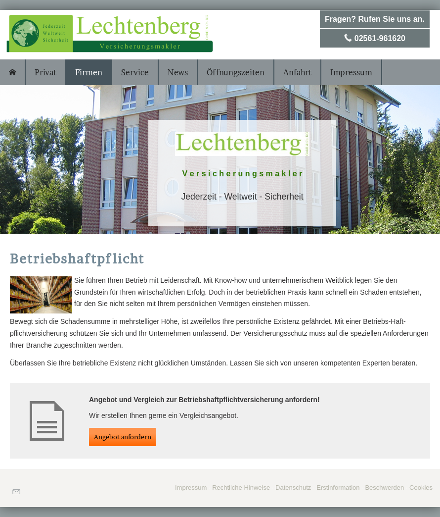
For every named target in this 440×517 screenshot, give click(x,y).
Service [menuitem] (135, 72)
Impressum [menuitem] (351, 72)
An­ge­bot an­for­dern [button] (122, 437)
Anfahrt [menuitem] (297, 72)
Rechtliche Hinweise (241, 487)
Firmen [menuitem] (88, 72)
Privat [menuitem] (45, 72)
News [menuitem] (178, 72)
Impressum (191, 487)
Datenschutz (293, 487)
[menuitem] (13, 72)
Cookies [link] (421, 487)
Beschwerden (384, 487)
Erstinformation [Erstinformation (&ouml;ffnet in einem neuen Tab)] (337, 487)
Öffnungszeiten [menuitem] (235, 72)
